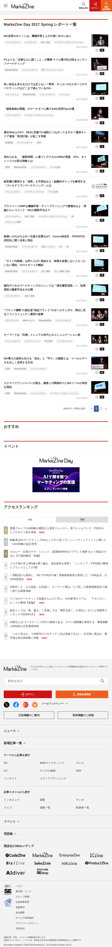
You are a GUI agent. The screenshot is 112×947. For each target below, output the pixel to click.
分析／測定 (45, 42)
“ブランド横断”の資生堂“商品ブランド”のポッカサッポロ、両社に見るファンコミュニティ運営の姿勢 (45, 312)
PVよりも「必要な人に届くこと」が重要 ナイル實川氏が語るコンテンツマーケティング (45, 61)
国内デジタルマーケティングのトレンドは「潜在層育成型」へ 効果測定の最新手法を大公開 (45, 287)
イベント (12, 822)
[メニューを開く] (5, 5)
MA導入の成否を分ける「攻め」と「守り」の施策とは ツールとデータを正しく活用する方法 (45, 360)
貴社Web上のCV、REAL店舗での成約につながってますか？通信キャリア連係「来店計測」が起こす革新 (45, 134)
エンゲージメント (32, 341)
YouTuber (48, 341)
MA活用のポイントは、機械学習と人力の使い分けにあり (37, 35)
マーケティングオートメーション (69, 42)
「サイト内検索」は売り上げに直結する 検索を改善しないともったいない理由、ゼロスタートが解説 (45, 262)
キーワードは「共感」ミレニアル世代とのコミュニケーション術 (42, 334)
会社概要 (20, 912)
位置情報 (9, 143)
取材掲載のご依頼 (83, 715)
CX (5, 770)
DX (5, 762)
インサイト (10, 778)
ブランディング (11, 320)
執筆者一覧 (82, 807)
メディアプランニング (53, 778)
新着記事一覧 (15, 743)
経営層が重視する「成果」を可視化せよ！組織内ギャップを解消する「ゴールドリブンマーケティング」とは (45, 183)
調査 (42, 799)
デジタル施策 (48, 770)
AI (72, 216)
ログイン (27, 694)
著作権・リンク (23, 891)
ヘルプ (19, 886)
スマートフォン (11, 94)
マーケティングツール (34, 192)
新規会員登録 (81, 694)
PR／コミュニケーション (52, 70)
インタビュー (12, 799)
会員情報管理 (22, 902)
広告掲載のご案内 (29, 715)
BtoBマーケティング (52, 762)
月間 (82, 519)
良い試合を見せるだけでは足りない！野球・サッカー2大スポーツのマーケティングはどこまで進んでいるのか (45, 86)
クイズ (8, 807)
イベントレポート (12, 42)
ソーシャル (64, 94)
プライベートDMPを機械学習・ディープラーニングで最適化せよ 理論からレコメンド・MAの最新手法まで (45, 208)
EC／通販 (46, 271)
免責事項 (20, 907)
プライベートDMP (13, 222)
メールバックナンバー (54, 704)
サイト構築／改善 (62, 271)
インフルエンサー (64, 341)
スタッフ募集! (23, 896)
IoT (60, 247)
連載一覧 (45, 807)
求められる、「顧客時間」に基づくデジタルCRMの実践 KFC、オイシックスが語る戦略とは (45, 158)
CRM (7, 167)
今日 (30, 519)
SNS (78, 770)
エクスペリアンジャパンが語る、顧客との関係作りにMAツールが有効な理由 (45, 385)
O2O (39, 143)
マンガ (80, 799)
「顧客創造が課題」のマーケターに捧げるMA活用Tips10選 (39, 108)
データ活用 (55, 167)
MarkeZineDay (11, 70)
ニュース (12, 731)
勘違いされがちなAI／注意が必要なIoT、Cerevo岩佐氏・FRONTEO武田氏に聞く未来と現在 (44, 238)
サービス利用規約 (25, 918)
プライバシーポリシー (27, 923)
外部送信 (20, 928)
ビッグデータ (30, 42)
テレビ (80, 762)
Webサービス (28, 320)
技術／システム (48, 247)
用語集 (10, 834)
